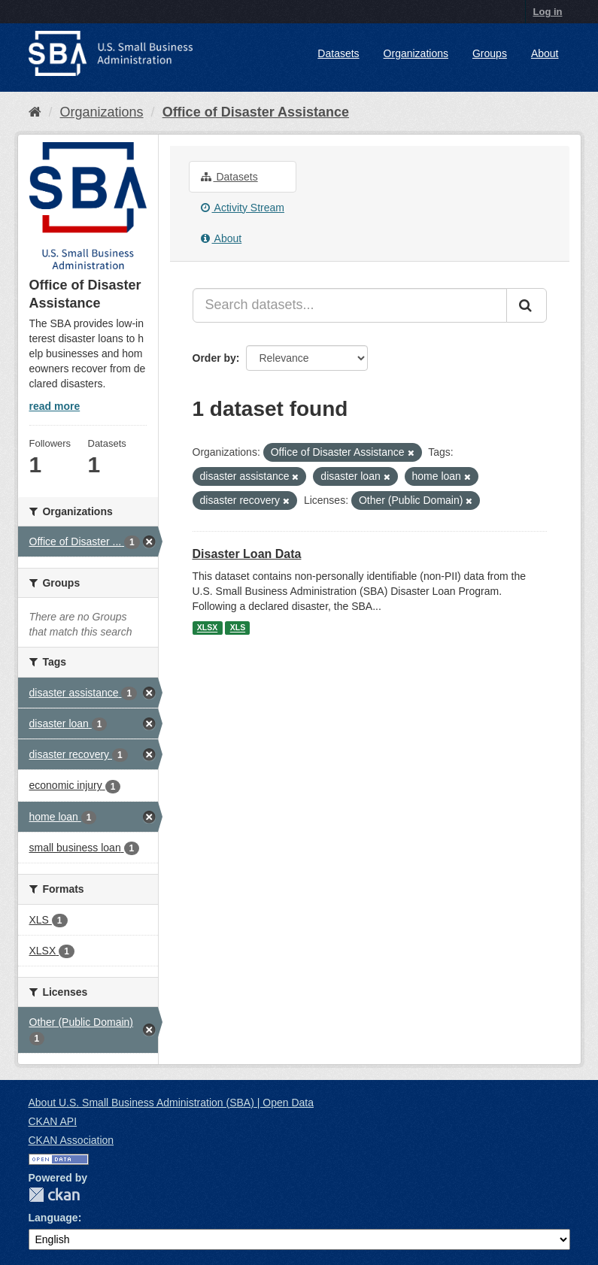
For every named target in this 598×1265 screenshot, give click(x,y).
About (545, 53)
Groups (489, 53)
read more (54, 406)
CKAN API (53, 1121)
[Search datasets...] (350, 305)
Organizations (416, 53)
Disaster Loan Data (247, 554)
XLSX (207, 627)
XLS (237, 627)
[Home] (35, 112)
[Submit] (526, 305)
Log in (548, 11)
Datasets (338, 53)
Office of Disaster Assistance (255, 112)
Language (53, 1218)
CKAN (54, 1195)
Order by (214, 358)
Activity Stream (242, 208)
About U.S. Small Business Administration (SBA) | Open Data (171, 1103)
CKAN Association (71, 1140)
